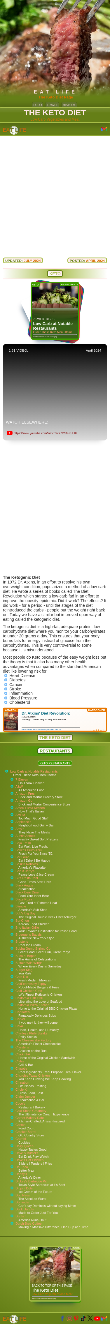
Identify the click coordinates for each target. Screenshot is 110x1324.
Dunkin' (20, 1216)
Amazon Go (23, 800)
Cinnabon (22, 1082)
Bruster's (21, 941)
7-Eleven (21, 779)
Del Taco (21, 1167)
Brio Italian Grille (27, 927)
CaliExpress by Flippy (30, 983)
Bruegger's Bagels (28, 934)
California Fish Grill (29, 998)
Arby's (19, 829)
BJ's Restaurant (26, 878)
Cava (19, 1026)
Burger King (23, 970)
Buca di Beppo (25, 956)
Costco (20, 1124)
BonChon (22, 920)
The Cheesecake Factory (33, 1040)
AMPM (20, 815)
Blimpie (20, 906)
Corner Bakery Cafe (29, 1118)
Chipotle (21, 1068)
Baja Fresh (23, 843)
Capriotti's (22, 1012)
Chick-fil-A (22, 1054)
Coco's (20, 1103)
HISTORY (69, 105)
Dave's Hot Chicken (29, 1160)
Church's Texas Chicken (32, 1075)
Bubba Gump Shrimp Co (32, 948)
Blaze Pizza (23, 899)
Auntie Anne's (25, 836)
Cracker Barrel (25, 1131)
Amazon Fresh (25, 793)
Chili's (19, 1061)
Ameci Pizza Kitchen (30, 808)
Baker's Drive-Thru (28, 850)
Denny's (21, 1174)
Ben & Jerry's (24, 871)
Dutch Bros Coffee (28, 1223)
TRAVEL (52, 105)
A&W (19, 786)
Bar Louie (22, 857)
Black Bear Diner (27, 892)
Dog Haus (22, 1195)
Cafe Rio (21, 977)
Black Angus (24, 885)
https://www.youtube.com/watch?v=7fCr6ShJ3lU (45, 433)
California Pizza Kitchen (32, 1005)
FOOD (38, 105)
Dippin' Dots (24, 1188)
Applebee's (23, 822)
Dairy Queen (24, 1146)
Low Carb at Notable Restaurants (34, 771)
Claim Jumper (25, 1096)
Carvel (20, 1019)
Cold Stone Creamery (30, 1111)
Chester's (22, 1047)
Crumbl (20, 1138)
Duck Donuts (24, 1209)
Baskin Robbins (26, 864)
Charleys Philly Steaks (31, 1033)
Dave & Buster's (27, 1153)
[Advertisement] (54, 193)
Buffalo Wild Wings (28, 963)
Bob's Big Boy (25, 913)
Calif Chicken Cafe (28, 990)
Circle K (21, 1089)
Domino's (22, 1202)
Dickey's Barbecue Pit (31, 1181)
